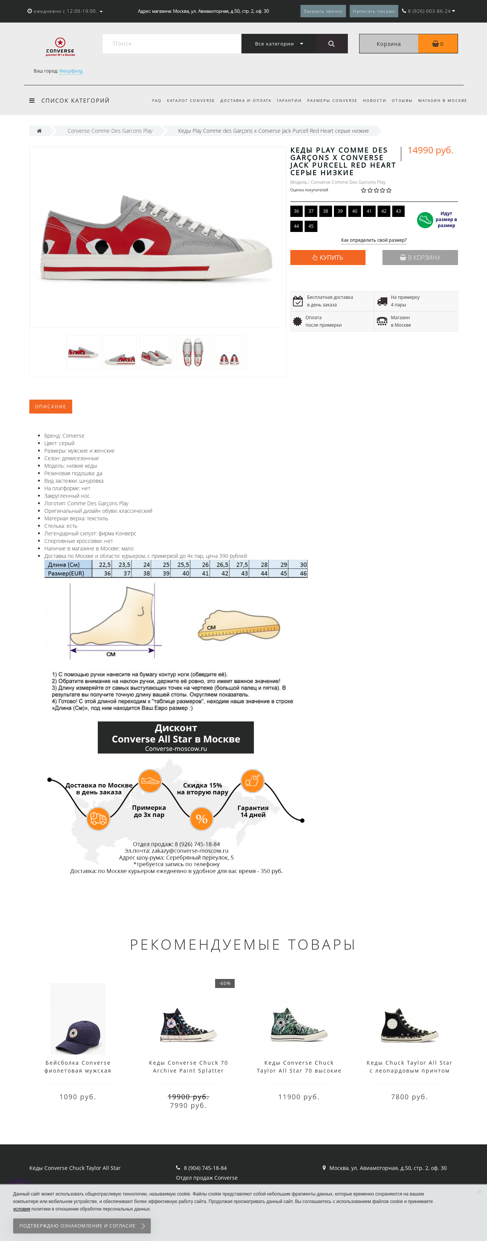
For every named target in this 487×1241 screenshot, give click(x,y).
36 (296, 211)
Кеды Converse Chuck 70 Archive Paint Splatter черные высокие (188, 1070)
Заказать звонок (323, 11)
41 (369, 211)
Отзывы (401, 100)
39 (340, 211)
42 (384, 211)
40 (354, 211)
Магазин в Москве (442, 100)
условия (21, 1209)
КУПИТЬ (331, 257)
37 (311, 211)
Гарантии (284, 100)
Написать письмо (374, 11)
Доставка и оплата (239, 100)
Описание (51, 406)
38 (325, 211)
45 (311, 226)
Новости (372, 100)
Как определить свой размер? (374, 240)
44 (296, 226)
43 (398, 211)
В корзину (420, 257)
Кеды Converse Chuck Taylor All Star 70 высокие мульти (299, 1070)
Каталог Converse (184, 100)
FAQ (148, 100)
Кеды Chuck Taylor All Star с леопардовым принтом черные (410, 1070)
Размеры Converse (329, 100)
